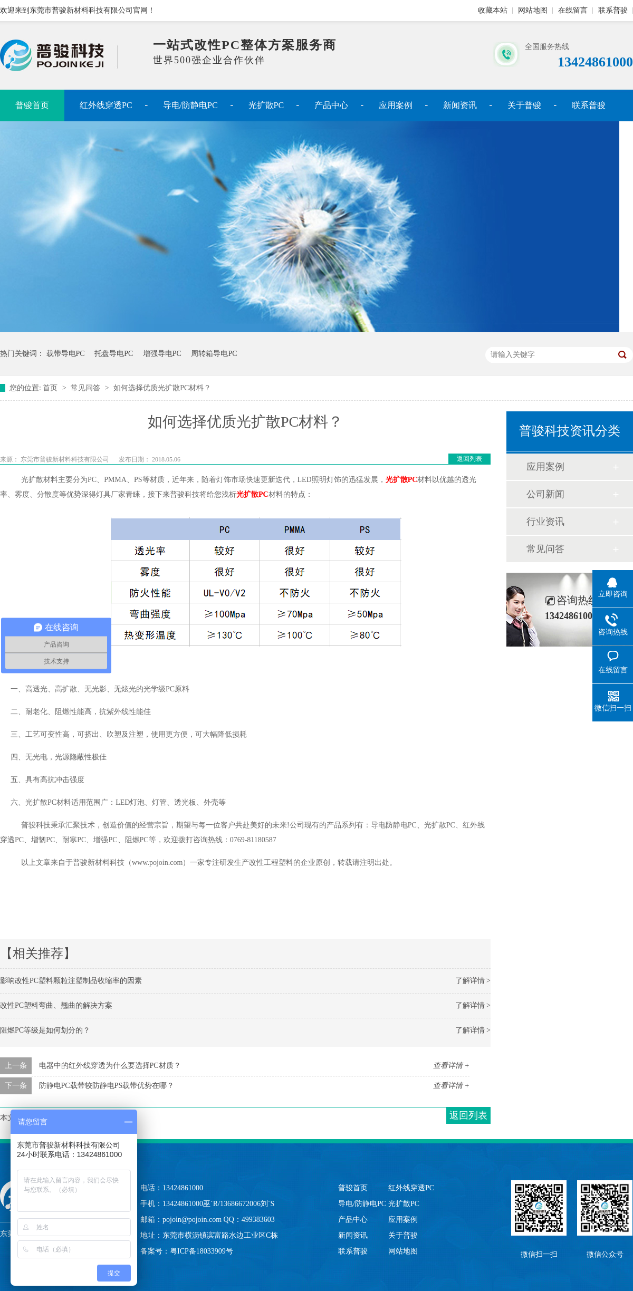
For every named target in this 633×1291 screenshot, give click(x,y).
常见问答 (86, 388)
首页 (51, 388)
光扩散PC (266, 105)
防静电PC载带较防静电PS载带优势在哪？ (107, 1086)
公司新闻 (545, 494)
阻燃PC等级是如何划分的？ (45, 1030)
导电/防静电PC (190, 105)
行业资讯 (545, 521)
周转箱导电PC (214, 354)
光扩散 (402, 480)
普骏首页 (32, 105)
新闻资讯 (460, 105)
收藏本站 (492, 10)
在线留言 (573, 10)
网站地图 (533, 10)
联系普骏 (613, 10)
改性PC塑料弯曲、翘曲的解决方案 (56, 1005)
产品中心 (331, 105)
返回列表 (469, 459)
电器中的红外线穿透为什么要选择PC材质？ (110, 1066)
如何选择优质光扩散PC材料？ (162, 388)
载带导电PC (65, 354)
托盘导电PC (113, 354)
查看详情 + (451, 1066)
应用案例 (396, 105)
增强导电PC (162, 354)
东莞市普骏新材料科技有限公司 (66, 459)
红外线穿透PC (106, 105)
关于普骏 (524, 105)
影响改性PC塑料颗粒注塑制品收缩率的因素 (71, 981)
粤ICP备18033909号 (201, 1251)
